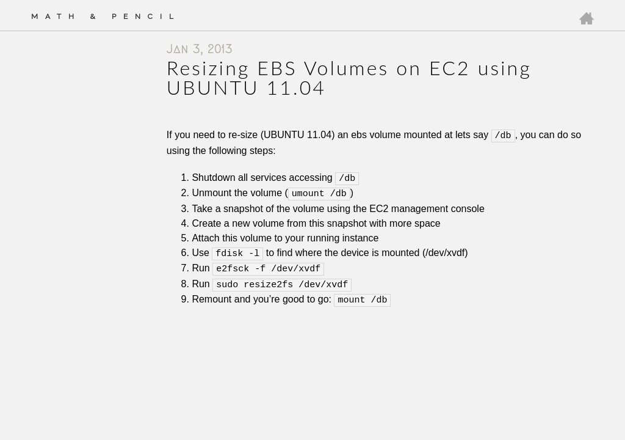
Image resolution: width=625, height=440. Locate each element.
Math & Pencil (106, 16)
